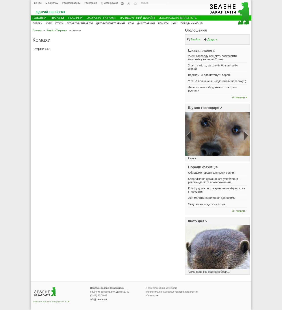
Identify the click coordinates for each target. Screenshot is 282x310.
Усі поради (238, 210)
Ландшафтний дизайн (137, 17)
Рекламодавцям (71, 3)
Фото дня (196, 221)
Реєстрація (90, 3)
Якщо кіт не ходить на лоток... (208, 204)
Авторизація (111, 3)
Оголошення (196, 30)
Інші (174, 23)
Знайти (193, 39)
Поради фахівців (191, 23)
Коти (49, 23)
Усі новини (238, 97)
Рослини (75, 17)
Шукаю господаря (203, 108)
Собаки (37, 23)
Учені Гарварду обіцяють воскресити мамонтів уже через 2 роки (212, 57)
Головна (37, 30)
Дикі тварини (146, 23)
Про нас (37, 3)
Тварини (57, 17)
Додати (210, 39)
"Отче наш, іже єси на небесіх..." (209, 271)
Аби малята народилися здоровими (212, 197)
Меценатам (52, 3)
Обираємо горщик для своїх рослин (212, 172)
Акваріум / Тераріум (80, 23)
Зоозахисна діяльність (178, 17)
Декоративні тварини (110, 23)
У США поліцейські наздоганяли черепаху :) (217, 81)
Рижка (192, 158)
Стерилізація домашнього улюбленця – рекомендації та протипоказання (214, 180)
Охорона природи (101, 17)
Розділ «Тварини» (57, 30)
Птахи (59, 23)
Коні (131, 23)
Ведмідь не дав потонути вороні (209, 75)
